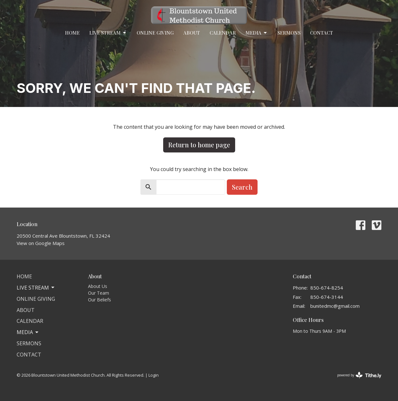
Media (256, 32)
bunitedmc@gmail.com (335, 306)
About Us (97, 286)
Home (72, 32)
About (191, 32)
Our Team (98, 293)
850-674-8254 (326, 287)
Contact (321, 32)
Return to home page (199, 144)
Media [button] (28, 332)
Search (242, 187)
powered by (359, 375)
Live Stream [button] (36, 287)
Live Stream (108, 32)
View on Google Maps (41, 243)
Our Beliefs (99, 300)
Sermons (288, 32)
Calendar (223, 32)
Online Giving (155, 32)
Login (153, 375)
